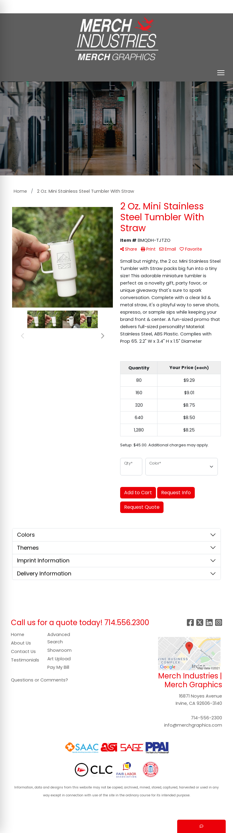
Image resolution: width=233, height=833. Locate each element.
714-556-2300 (206, 718)
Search (132, 6)
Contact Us (23, 651)
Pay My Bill (58, 667)
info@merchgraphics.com (193, 725)
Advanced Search (58, 638)
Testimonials (25, 660)
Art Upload (59, 659)
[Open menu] (221, 73)
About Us (21, 643)
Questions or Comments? (39, 680)
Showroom (59, 650)
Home (17, 634)
